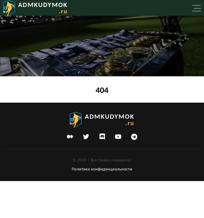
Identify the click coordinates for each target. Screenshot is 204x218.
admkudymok (42, 8)
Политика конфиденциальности (102, 169)
